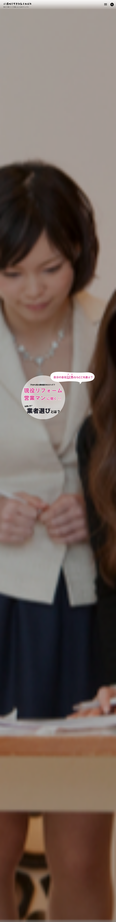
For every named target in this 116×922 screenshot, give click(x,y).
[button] (112, 4)
